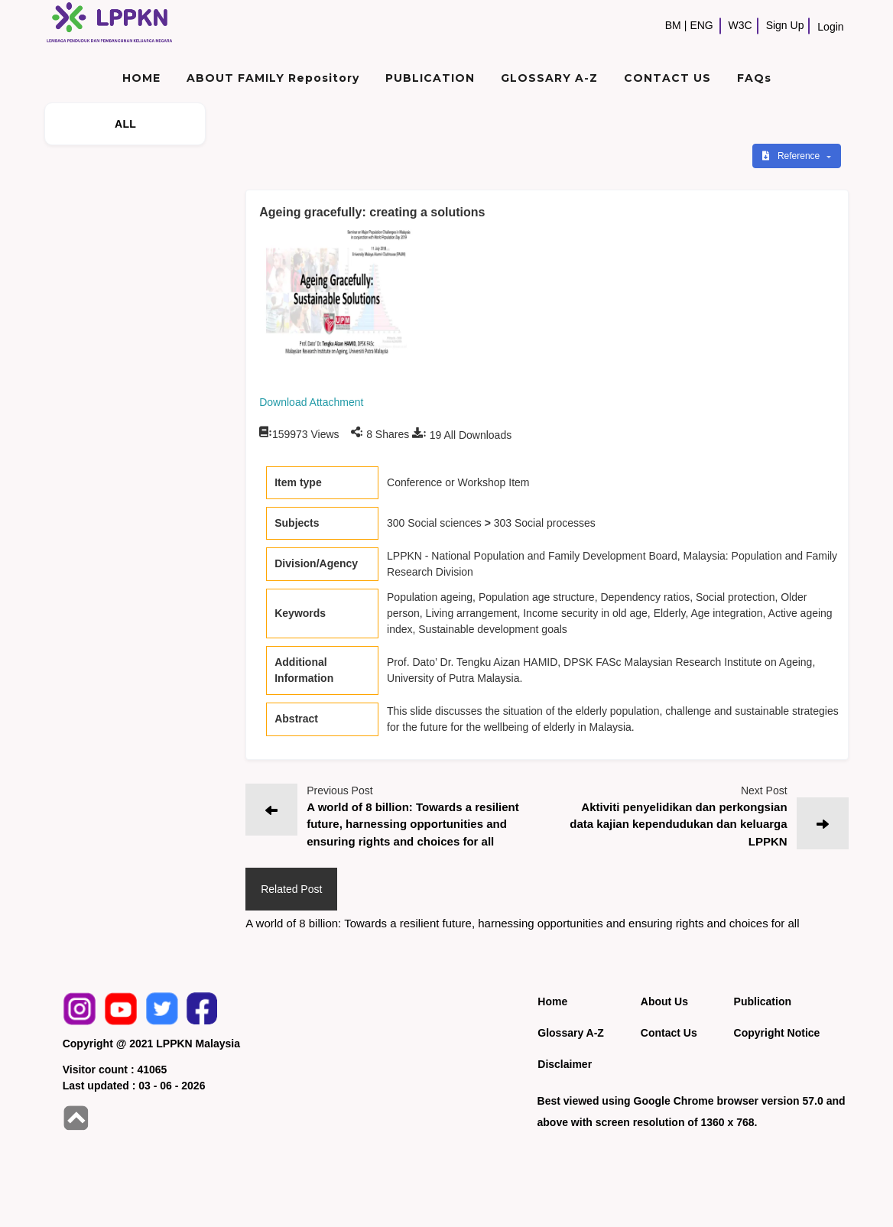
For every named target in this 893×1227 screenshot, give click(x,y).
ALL (125, 124)
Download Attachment (311, 402)
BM (673, 25)
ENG (701, 25)
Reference (792, 156)
